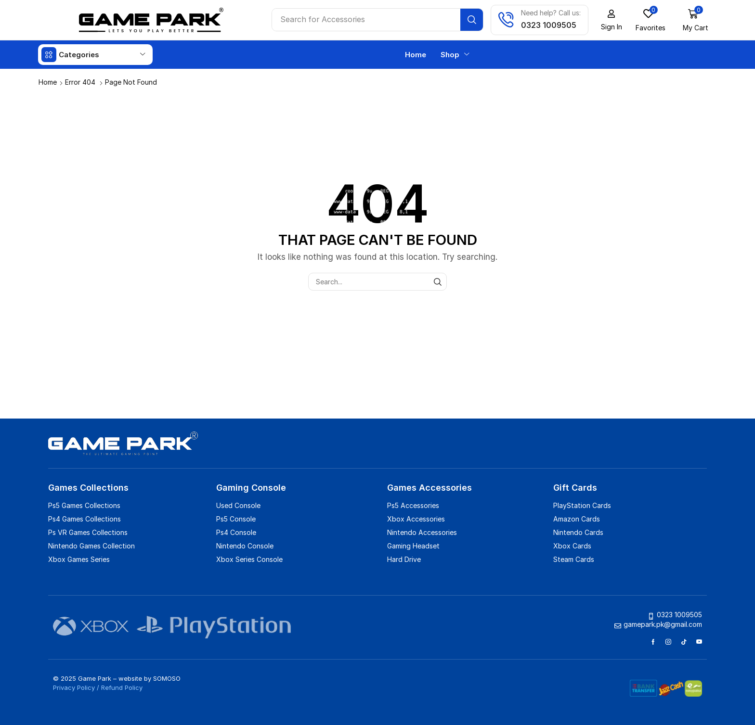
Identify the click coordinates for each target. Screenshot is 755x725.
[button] (612, 20)
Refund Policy (122, 687)
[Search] (472, 20)
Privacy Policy (74, 687)
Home (48, 81)
